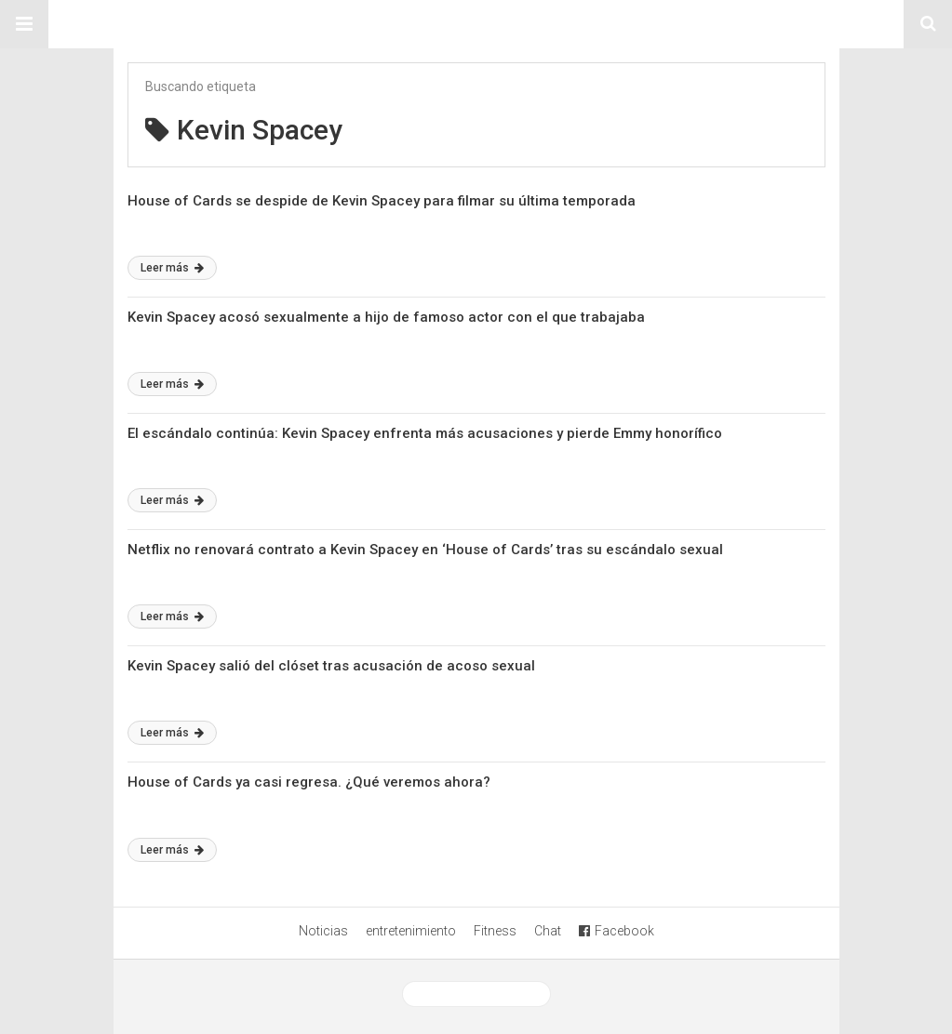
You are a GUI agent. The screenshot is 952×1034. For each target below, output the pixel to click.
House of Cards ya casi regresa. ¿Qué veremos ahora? (308, 782)
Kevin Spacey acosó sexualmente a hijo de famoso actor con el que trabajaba (386, 317)
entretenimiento (411, 930)
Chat (547, 930)
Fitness (495, 930)
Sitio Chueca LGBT (476, 24)
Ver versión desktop (476, 994)
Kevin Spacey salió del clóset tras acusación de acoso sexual (331, 665)
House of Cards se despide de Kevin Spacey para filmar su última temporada (381, 200)
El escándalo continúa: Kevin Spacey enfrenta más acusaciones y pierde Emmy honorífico (424, 433)
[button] (24, 24)
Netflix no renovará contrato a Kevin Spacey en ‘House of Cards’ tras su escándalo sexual (425, 549)
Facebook (616, 930)
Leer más (172, 267)
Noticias (323, 930)
